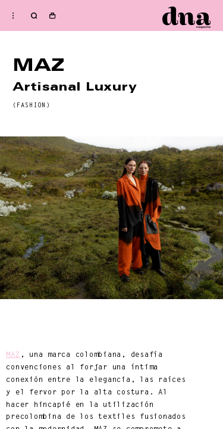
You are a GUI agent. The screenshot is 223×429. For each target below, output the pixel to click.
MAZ (13, 354)
